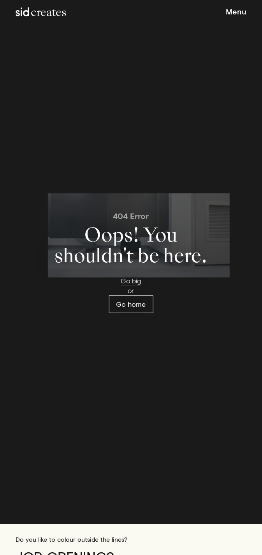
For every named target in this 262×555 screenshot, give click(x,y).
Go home (131, 304)
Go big (131, 281)
